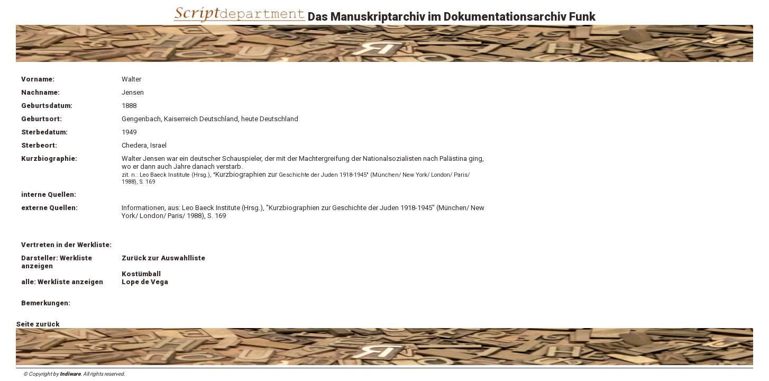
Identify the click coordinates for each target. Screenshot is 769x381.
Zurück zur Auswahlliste (163, 258)
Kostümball (141, 274)
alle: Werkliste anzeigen (62, 282)
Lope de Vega (145, 282)
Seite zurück (37, 324)
